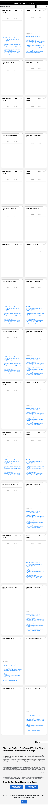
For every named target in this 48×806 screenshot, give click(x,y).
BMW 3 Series (16, 763)
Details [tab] (8, 18)
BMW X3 (26, 763)
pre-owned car (21, 759)
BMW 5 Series (21, 763)
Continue (24, 801)
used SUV (26, 759)
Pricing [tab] (15, 18)
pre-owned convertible (33, 759)
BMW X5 (31, 763)
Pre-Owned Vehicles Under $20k (31, 787)
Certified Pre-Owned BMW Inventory (16, 787)
